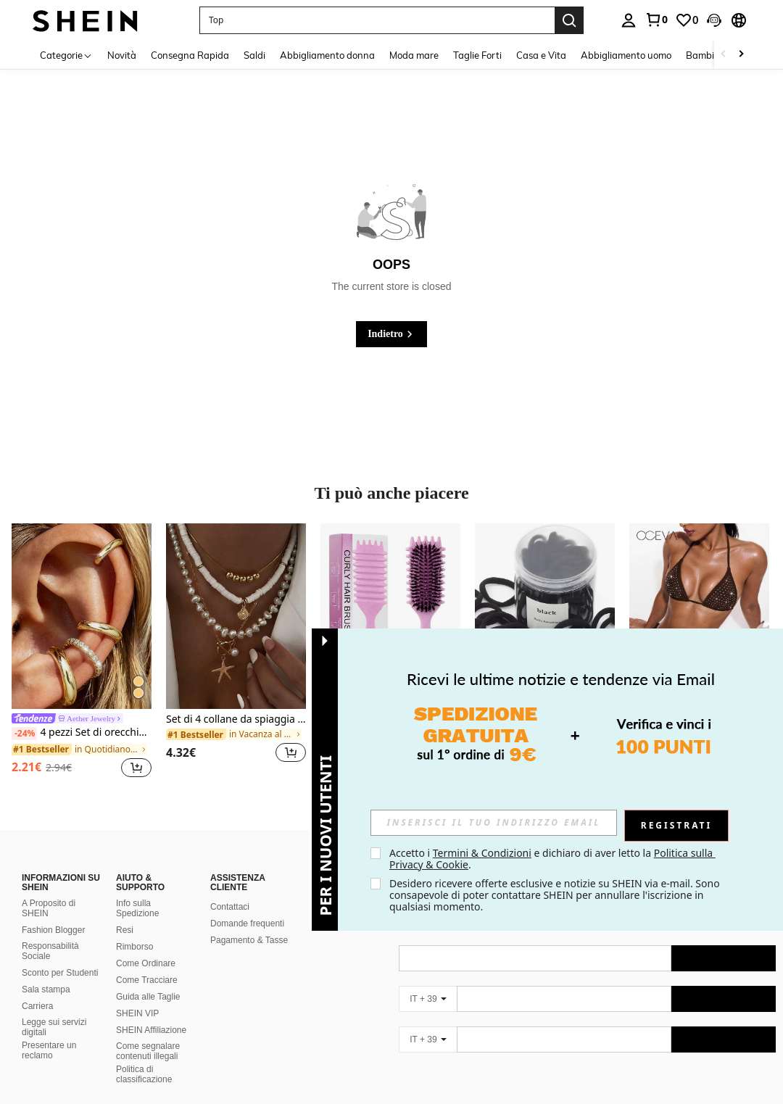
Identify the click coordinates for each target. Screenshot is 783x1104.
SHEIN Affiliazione (151, 1013)
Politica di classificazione (144, 1057)
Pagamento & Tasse (249, 923)
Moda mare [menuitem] (414, 55)
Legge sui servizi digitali (54, 1010)
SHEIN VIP (137, 996)
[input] (493, 823)
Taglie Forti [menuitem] (477, 55)
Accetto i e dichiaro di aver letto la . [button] (552, 858)
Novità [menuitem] (121, 55)
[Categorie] (66, 55)
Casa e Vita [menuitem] (541, 55)
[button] (377, 20)
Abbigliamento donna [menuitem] (327, 55)
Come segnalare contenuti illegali (148, 1034)
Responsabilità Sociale (50, 934)
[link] (656, 19)
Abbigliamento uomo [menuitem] (626, 55)
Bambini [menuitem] (704, 55)
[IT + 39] (428, 981)
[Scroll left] (723, 55)
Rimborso (134, 929)
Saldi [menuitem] (254, 55)
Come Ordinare (145, 946)
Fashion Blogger (53, 913)
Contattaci (229, 889)
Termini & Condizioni (482, 853)
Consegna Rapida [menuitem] (190, 55)
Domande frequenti (247, 906)
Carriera (37, 989)
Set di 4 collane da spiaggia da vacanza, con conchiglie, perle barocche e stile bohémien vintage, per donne (236, 719)
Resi (124, 913)
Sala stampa (46, 972)
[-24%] (24, 733)
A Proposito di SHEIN (48, 891)
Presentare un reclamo (49, 1033)
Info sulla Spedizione (137, 891)
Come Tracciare (147, 963)
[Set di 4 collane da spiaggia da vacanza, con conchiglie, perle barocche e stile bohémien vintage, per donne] (236, 616)
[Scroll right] (741, 55)
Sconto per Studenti (60, 955)
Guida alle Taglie (148, 979)
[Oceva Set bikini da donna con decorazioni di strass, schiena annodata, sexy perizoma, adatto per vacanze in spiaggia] (699, 616)
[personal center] (628, 20)
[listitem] (82, 652)
